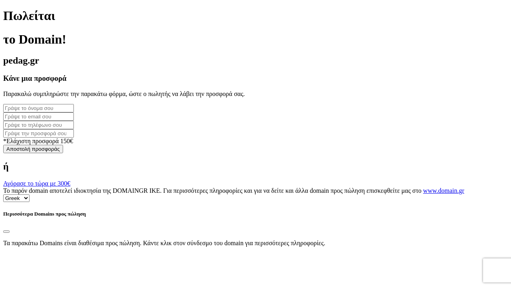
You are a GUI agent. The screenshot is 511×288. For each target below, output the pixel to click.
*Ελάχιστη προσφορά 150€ (38, 141)
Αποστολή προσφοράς (33, 149)
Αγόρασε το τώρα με (36, 183)
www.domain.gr (443, 190)
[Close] (6, 231)
